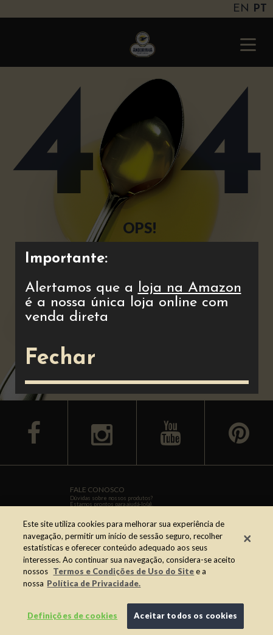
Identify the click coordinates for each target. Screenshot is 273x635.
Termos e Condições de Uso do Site (123, 571)
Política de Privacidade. (93, 583)
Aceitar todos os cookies (185, 615)
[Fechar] (247, 538)
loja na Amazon (189, 288)
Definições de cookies (72, 615)
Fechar (60, 358)
